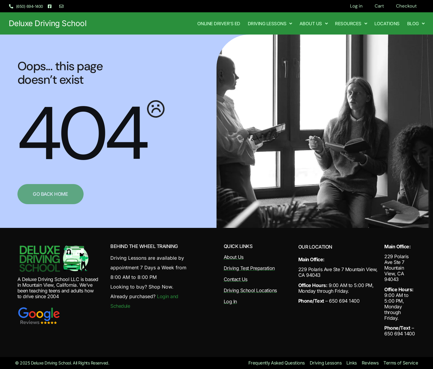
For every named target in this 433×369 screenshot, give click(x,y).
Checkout (406, 6)
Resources (351, 23)
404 (80, 133)
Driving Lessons (270, 23)
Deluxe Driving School (48, 23)
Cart (379, 6)
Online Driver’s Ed (218, 23)
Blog (416, 23)
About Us (313, 23)
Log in (356, 6)
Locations (387, 23)
